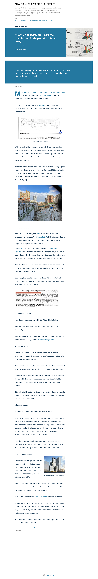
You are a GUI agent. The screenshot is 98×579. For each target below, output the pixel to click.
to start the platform (45, 95)
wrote (38, 234)
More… (52, 20)
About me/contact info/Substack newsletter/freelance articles (34, 20)
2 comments (22, 49)
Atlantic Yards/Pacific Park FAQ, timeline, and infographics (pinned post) (36, 38)
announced (43, 105)
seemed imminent (41, 497)
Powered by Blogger (49, 575)
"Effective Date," (41, 237)
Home (16, 20)
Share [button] (16, 49)
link (57, 92)
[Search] (77, 4)
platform (30, 528)
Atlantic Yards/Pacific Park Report (35, 4)
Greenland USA (23, 528)
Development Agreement (46, 340)
